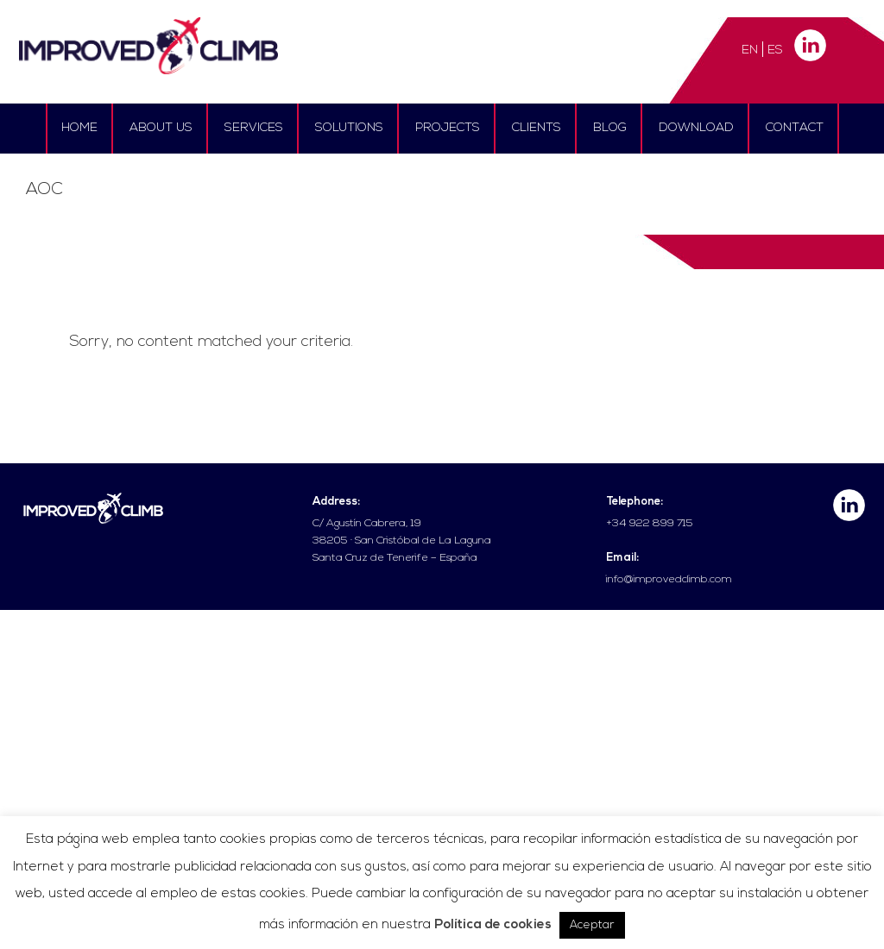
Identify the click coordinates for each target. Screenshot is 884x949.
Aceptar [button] (592, 925)
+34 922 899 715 (649, 523)
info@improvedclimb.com (669, 580)
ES (775, 50)
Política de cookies (493, 925)
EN (750, 50)
